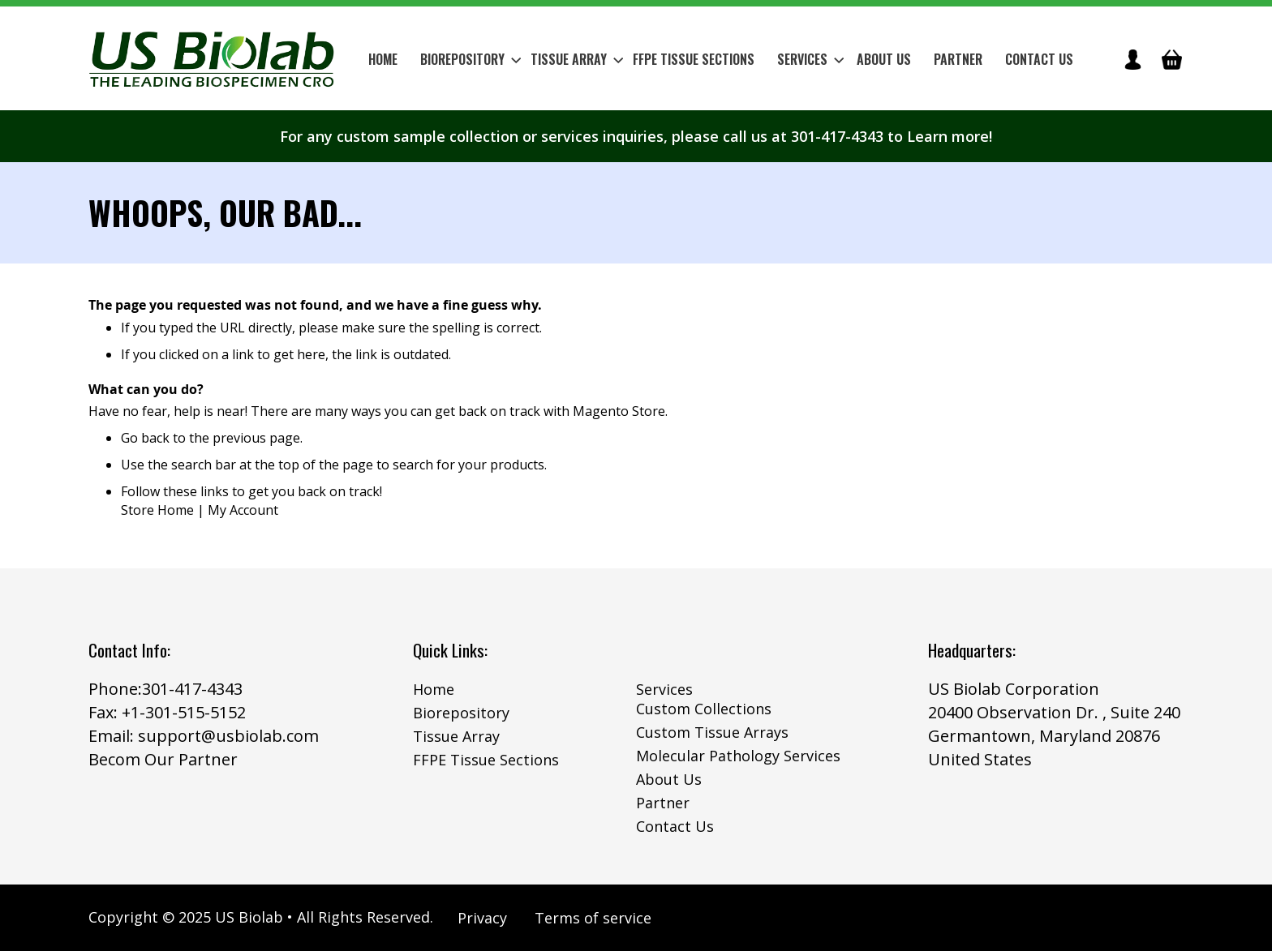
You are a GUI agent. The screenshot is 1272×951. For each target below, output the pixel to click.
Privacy (482, 917)
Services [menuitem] (810, 59)
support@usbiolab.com (228, 736)
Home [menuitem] (383, 59)
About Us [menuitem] (884, 59)
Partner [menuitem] (958, 59)
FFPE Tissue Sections (486, 759)
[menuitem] (465, 59)
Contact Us (675, 826)
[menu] (721, 59)
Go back (145, 438)
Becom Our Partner (163, 759)
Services (664, 689)
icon (1132, 59)
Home (433, 689)
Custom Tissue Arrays (712, 732)
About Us (669, 779)
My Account (243, 510)
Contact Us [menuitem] (1039, 59)
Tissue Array (456, 736)
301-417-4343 (192, 689)
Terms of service (593, 917)
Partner (663, 802)
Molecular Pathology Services (738, 755)
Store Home (157, 510)
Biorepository (461, 712)
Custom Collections (703, 708)
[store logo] (212, 58)
